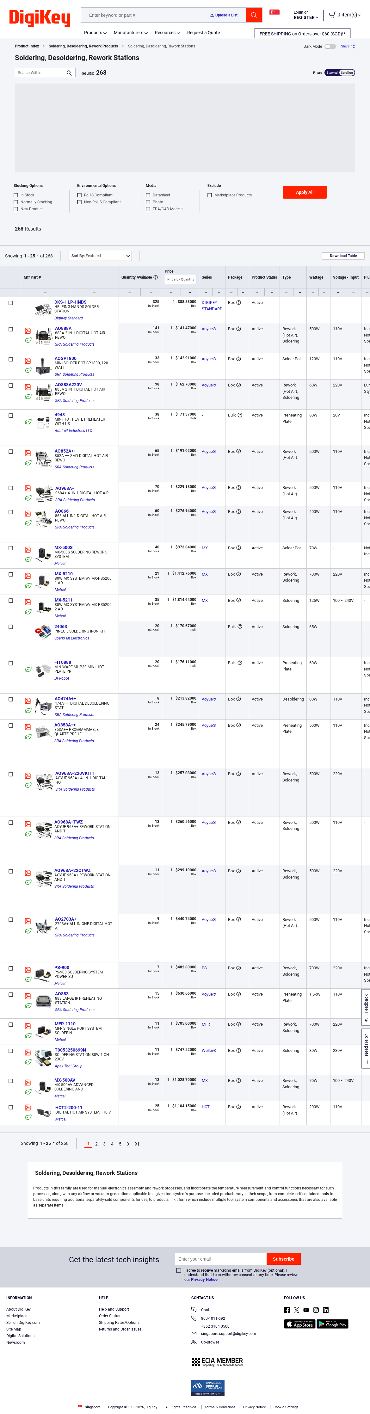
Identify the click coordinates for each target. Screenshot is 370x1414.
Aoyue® (209, 328)
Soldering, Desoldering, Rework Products (83, 46)
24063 (60, 626)
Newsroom (15, 1342)
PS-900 (61, 967)
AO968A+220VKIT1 (74, 773)
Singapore (89, 1407)
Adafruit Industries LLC (73, 431)
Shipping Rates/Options (119, 1322)
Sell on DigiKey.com (23, 1322)
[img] (39, 19)
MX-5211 (64, 599)
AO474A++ (65, 698)
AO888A (63, 328)
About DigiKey (18, 1309)
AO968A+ (64, 488)
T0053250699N (70, 1050)
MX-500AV (64, 1080)
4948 (60, 414)
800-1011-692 (208, 1319)
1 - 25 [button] (29, 255)
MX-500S (63, 547)
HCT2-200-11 (69, 1107)
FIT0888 (62, 662)
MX (205, 548)
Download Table (343, 256)
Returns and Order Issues (120, 1329)
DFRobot (61, 678)
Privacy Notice (204, 1279)
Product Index (27, 46)
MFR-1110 (65, 1023)
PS (204, 968)
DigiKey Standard (68, 318)
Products (93, 32)
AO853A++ (65, 724)
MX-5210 (64, 573)
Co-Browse (205, 1343)
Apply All (305, 192)
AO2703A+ (66, 919)
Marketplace (16, 1316)
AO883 (62, 993)
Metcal (59, 563)
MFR (206, 1024)
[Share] (348, 46)
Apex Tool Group (69, 1066)
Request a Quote (203, 32)
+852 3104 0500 (210, 1326)
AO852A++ (65, 451)
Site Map (13, 1329)
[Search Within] (40, 72)
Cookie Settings (286, 1407)
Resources (165, 32)
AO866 (62, 511)
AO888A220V (68, 384)
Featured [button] (86, 256)
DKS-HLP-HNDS (70, 302)
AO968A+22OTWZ (72, 870)
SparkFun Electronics (71, 638)
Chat (200, 1310)
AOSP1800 (66, 358)
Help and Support (114, 1309)
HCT (206, 1106)
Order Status (109, 1316)
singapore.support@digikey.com (223, 1334)
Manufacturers (128, 32)
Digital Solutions (20, 1336)
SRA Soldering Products (75, 344)
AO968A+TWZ (68, 821)
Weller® (209, 1050)
